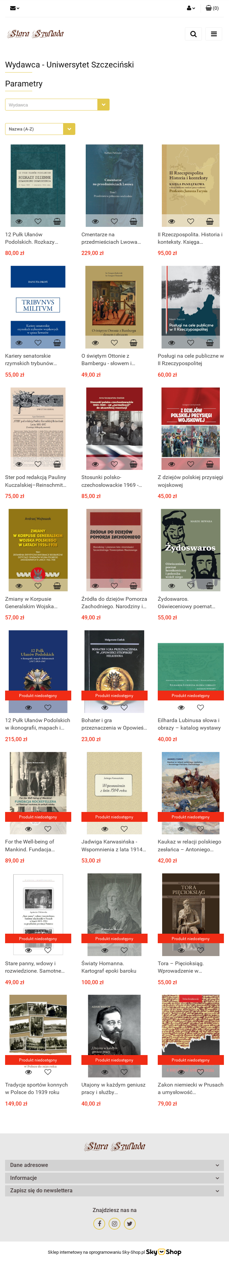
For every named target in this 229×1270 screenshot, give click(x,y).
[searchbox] (53, 105)
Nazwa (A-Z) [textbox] (21, 129)
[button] (212, 8)
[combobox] (57, 105)
